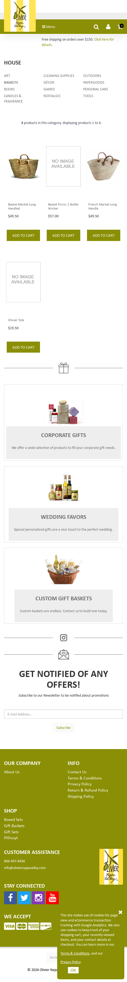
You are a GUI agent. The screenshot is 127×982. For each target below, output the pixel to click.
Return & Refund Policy (88, 790)
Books (9, 88)
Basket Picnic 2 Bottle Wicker (63, 206)
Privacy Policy (70, 961)
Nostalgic (52, 95)
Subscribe (63, 727)
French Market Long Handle (102, 206)
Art (7, 75)
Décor (48, 82)
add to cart (23, 235)
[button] (120, 26)
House (12, 62)
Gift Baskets (14, 825)
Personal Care (95, 88)
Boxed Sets (13, 819)
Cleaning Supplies (58, 75)
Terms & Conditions (74, 953)
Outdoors (92, 75)
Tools (88, 95)
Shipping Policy (81, 796)
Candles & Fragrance (13, 98)
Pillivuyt (11, 838)
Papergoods (93, 82)
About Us (12, 772)
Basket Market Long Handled (22, 206)
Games (49, 88)
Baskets (11, 82)
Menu (48, 26)
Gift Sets (11, 832)
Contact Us (77, 772)
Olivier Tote (16, 319)
